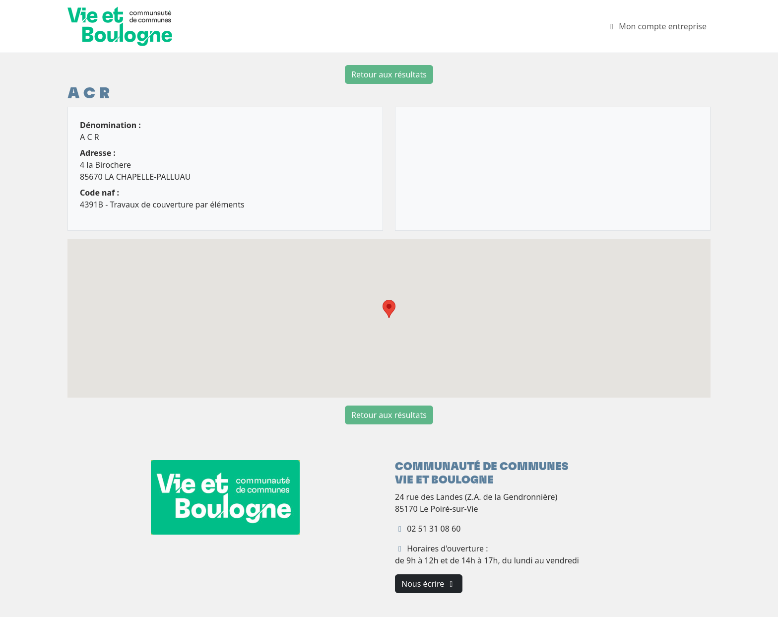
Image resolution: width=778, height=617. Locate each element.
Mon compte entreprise (657, 26)
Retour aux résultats (389, 74)
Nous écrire (428, 583)
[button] (389, 309)
